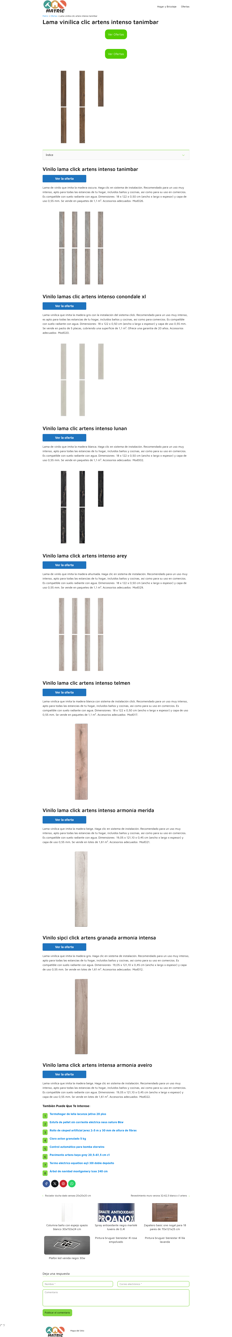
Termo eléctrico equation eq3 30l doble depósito (82, 1163)
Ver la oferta (64, 178)
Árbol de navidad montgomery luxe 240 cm (79, 1171)
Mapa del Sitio (77, 1330)
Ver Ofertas (116, 34)
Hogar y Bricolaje (166, 6)
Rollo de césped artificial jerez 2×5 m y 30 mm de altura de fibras (93, 1130)
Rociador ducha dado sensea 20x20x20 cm (68, 1195)
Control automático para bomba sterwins (77, 1146)
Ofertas (185, 6)
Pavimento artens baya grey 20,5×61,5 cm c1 (80, 1154)
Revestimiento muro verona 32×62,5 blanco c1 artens (159, 1195)
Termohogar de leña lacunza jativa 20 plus (78, 1114)
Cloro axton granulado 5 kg (68, 1138)
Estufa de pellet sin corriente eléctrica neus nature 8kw (86, 1122)
